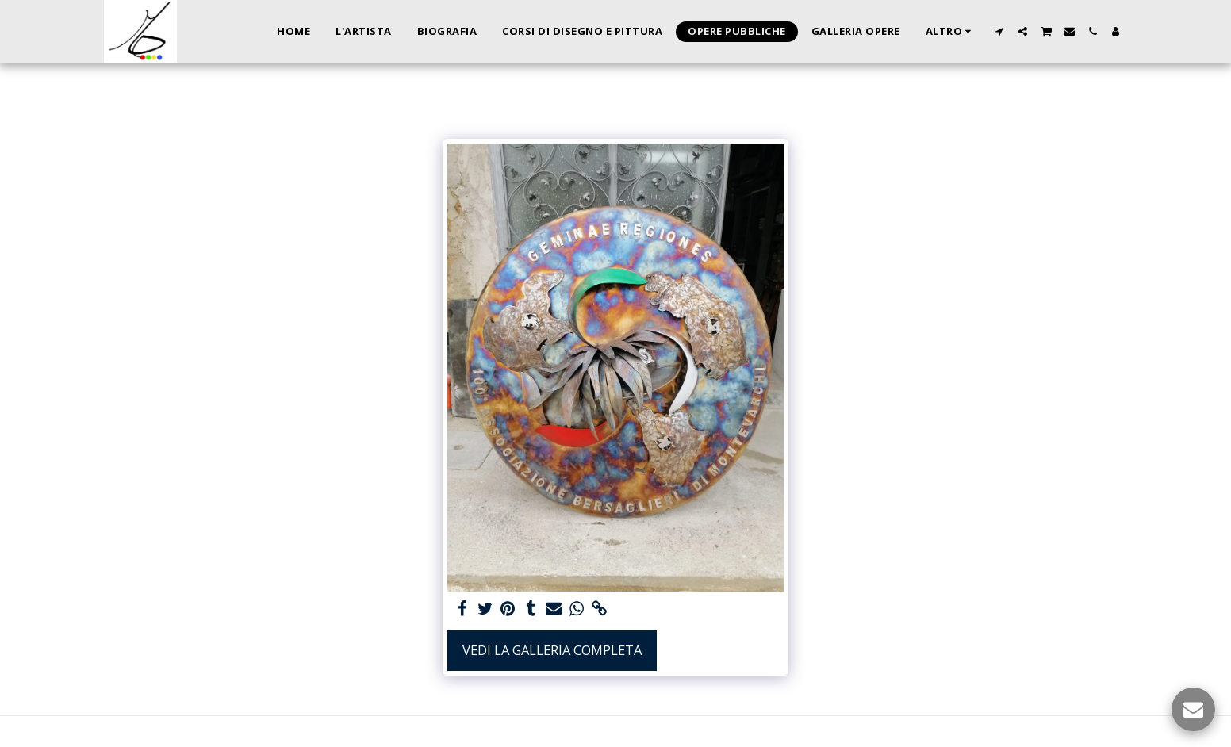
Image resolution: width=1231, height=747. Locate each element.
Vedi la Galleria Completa (552, 650)
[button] (999, 31)
